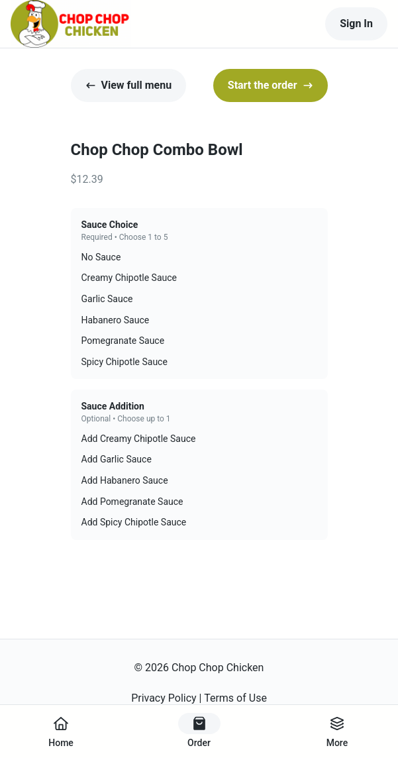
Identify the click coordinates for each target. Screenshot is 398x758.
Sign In (356, 23)
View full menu (128, 85)
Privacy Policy (164, 698)
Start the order (270, 85)
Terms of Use (235, 698)
